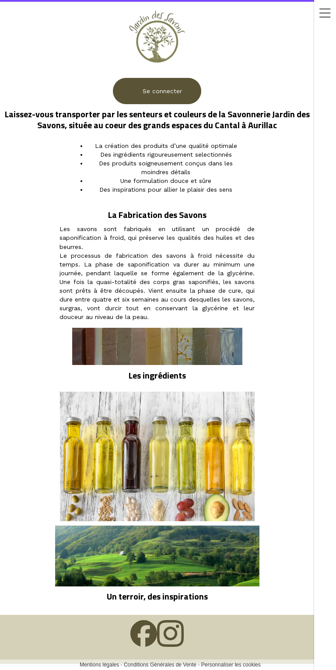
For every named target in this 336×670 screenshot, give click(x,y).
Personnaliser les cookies (231, 665)
